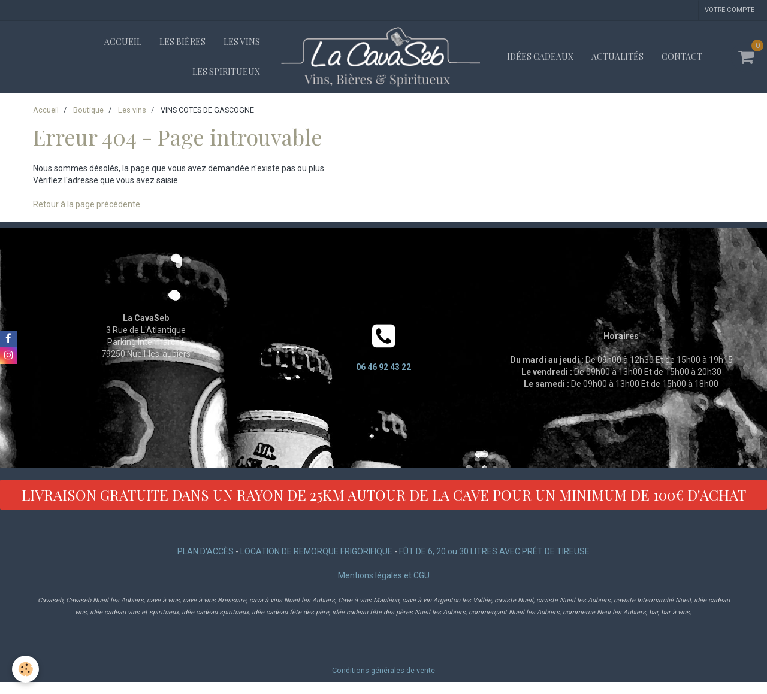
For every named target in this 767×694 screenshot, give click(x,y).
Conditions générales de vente (383, 670)
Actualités (617, 56)
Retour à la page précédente (86, 204)
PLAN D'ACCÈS (205, 551)
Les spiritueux (226, 71)
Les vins (242, 41)
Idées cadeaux (540, 56)
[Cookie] (25, 669)
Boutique (88, 109)
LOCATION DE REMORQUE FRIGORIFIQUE (316, 551)
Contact (682, 56)
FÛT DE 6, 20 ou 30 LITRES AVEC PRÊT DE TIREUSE (494, 551)
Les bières (182, 41)
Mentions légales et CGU (384, 575)
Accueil (122, 41)
